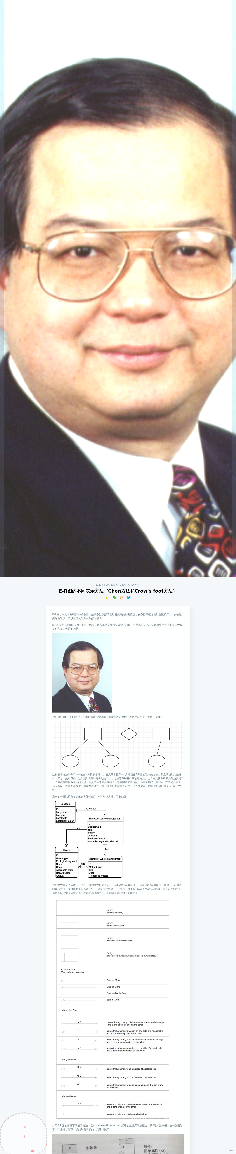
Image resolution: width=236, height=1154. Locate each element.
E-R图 (123, 584)
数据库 (114, 584)
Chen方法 (133, 584)
